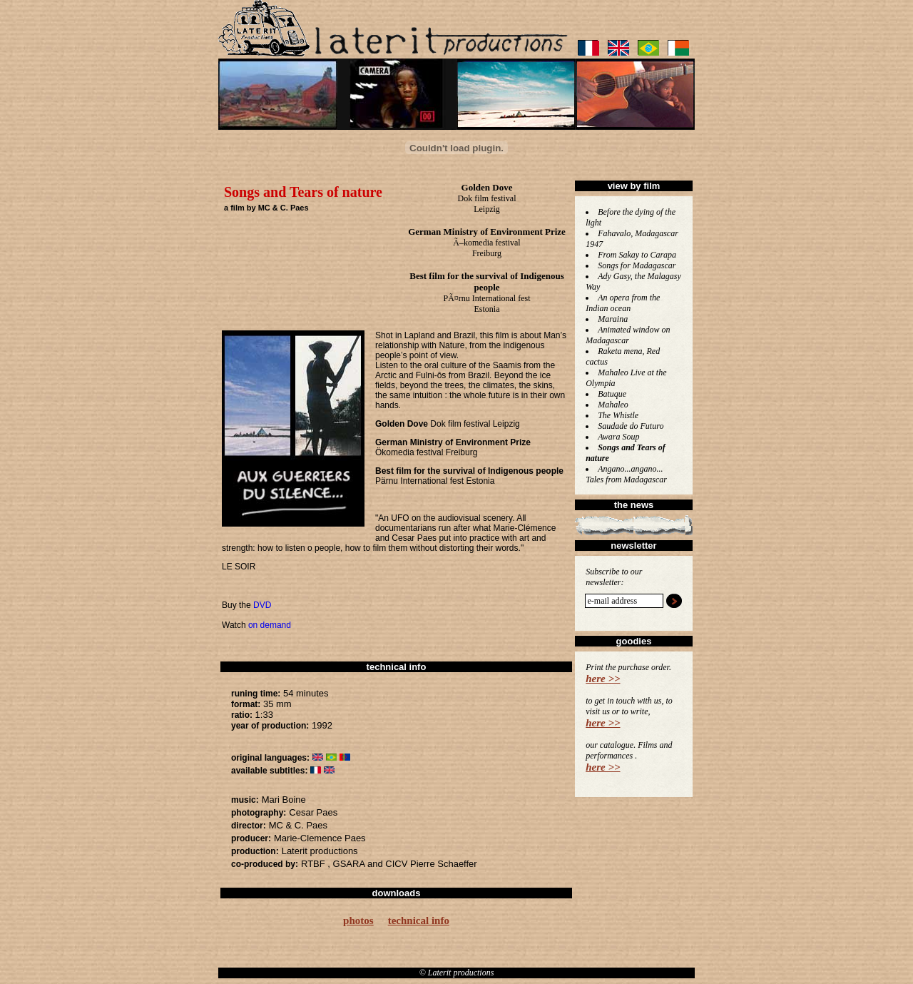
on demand (269, 625)
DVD (262, 605)
